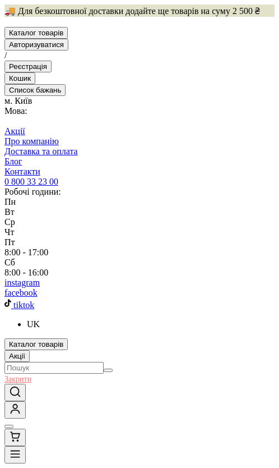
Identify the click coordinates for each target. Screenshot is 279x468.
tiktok (19, 305)
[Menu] (15, 455)
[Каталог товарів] (36, 33)
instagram (22, 282)
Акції (17, 356)
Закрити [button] (17, 379)
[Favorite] (35, 90)
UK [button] (33, 324)
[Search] (108, 370)
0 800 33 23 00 (31, 181)
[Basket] (19, 78)
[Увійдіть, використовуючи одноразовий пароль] (15, 410)
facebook (21, 292)
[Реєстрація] (28, 66)
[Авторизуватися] (36, 45)
